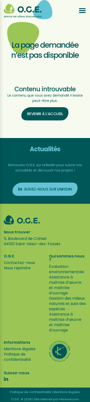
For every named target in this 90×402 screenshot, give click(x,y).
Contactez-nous (19, 262)
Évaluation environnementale (66, 269)
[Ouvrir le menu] (82, 10)
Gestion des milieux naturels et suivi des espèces (67, 304)
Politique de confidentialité (17, 356)
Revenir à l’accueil (45, 114)
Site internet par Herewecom (56, 399)
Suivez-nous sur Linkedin (45, 189)
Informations (17, 342)
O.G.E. (9, 256)
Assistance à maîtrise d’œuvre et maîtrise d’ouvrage (65, 285)
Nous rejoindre (17, 268)
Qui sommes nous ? (66, 258)
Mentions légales (20, 349)
